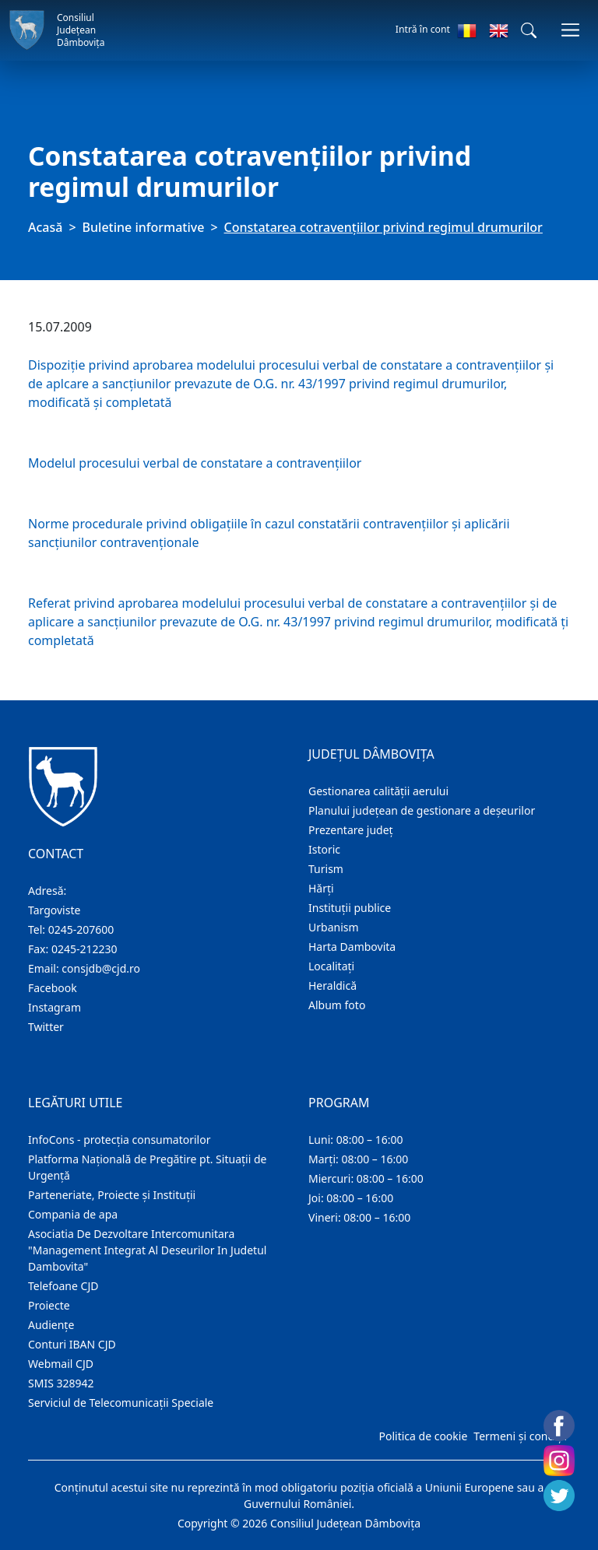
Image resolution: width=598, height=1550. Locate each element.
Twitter (46, 1026)
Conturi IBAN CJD (72, 1344)
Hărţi (321, 888)
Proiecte (49, 1305)
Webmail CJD (60, 1363)
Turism (325, 868)
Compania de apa (73, 1214)
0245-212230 (84, 949)
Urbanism (333, 927)
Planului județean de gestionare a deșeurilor (421, 810)
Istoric (324, 849)
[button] (528, 30)
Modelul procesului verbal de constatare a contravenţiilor (194, 463)
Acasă (45, 227)
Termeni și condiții (520, 1436)
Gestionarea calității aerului (378, 791)
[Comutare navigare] (570, 30)
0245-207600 (81, 929)
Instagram (54, 1007)
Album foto (336, 1005)
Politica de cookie (422, 1436)
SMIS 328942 (61, 1383)
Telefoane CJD (63, 1285)
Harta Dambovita (352, 946)
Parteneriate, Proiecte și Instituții (111, 1194)
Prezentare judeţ (350, 829)
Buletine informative (144, 227)
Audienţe (51, 1324)
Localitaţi (331, 966)
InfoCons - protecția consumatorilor (119, 1139)
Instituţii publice (349, 907)
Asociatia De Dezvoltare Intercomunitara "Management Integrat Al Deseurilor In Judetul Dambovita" (147, 1250)
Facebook (52, 987)
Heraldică (332, 985)
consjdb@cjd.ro (101, 968)
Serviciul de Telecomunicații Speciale (120, 1402)
